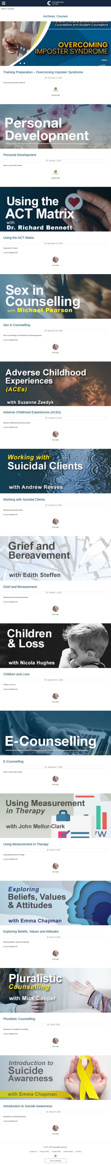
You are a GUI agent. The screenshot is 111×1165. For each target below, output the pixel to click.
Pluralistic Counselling (19, 1019)
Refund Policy (68, 1151)
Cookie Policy (56, 1151)
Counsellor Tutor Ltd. (60, 1147)
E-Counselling (13, 761)
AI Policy (78, 1151)
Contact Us (33, 1151)
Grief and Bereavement (20, 587)
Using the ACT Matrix (18, 237)
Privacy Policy (44, 1151)
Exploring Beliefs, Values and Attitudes (31, 931)
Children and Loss (16, 674)
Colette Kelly (55, 95)
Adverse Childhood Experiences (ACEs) (32, 412)
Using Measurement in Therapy (26, 844)
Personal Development (19, 155)
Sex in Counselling (16, 325)
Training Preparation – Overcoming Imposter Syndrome (43, 72)
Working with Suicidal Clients (24, 499)
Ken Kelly (55, 265)
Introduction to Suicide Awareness (27, 1106)
